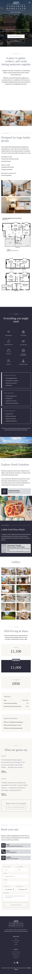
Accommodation (16, 940)
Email (5, 873)
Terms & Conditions (16, 951)
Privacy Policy (16, 955)
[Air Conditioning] (23, 341)
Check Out (20, 886)
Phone (6, 879)
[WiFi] (8, 332)
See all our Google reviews (16, 807)
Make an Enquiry (16, 905)
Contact (16, 944)
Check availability (16, 36)
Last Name (20, 866)
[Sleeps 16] (8, 360)
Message (6, 893)
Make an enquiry (16, 41)
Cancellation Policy (16, 953)
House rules (16, 957)
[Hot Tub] (8, 341)
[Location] (4, 491)
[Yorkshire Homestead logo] (16, 923)
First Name (7, 866)
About (16, 938)
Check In (6, 886)
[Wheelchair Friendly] (23, 360)
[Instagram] (14, 962)
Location (16, 942)
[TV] (8, 350)
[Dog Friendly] (23, 332)
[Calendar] (3, 548)
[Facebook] (17, 962)
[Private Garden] (23, 350)
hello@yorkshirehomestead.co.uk (14, 846)
